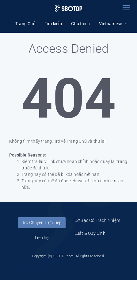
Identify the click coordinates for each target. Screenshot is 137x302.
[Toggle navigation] (126, 8)
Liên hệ (41, 237)
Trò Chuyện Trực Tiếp (42, 222)
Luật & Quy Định (89, 233)
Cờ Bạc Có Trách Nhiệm (97, 220)
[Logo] (68, 9)
